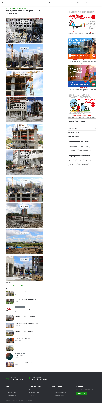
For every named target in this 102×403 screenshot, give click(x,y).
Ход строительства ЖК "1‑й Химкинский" (25, 316)
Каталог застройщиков (60, 392)
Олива (81, 146)
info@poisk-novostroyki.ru (40, 379)
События (88, 2)
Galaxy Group (80, 160)
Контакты (9, 390)
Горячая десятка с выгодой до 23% (24, 309)
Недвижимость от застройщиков (25, 400)
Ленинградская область (74, 136)
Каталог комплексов (59, 390)
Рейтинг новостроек (59, 395)
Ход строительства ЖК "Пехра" (23, 338)
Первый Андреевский (84, 150)
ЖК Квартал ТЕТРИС (12, 13)
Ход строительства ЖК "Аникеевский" (25, 331)
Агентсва (73, 2)
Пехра (87, 146)
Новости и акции (63, 2)
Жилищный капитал (83, 164)
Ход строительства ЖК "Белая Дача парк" (26, 299)
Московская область (73, 132)
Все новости (8, 8)
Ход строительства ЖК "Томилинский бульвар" (27, 323)
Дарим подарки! (19, 355)
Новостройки (42, 2)
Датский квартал (73, 146)
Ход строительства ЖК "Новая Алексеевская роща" (28, 362)
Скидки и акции (33, 390)
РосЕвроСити (72, 164)
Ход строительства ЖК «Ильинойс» (24, 292)
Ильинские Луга (72, 150)
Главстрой (88, 160)
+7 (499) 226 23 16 (17, 379)
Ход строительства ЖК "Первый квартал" (26, 346)
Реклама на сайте (11, 392)
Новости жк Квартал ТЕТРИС (20, 8)
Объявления (80, 2)
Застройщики (52, 2)
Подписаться (81, 393)
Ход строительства (34, 392)
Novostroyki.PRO (11, 395)
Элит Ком (71, 160)
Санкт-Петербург (72, 128)
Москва (70, 125)
